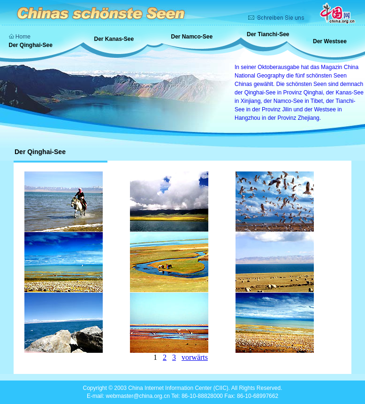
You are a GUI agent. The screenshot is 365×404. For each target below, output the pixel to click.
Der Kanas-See (114, 39)
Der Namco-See (192, 36)
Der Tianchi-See (268, 34)
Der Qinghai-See (31, 45)
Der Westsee (330, 41)
